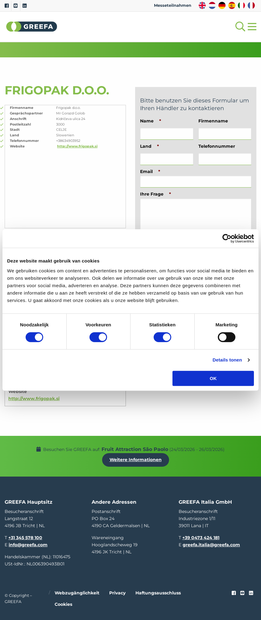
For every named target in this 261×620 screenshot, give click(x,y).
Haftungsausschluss (158, 593)
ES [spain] (231, 5)
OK (213, 378)
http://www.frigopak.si (77, 146)
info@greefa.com (28, 545)
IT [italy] (241, 5)
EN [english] (202, 5)
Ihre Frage (155, 194)
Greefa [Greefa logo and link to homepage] (32, 26)
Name (150, 121)
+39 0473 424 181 (200, 537)
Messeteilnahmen (172, 5)
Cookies (63, 604)
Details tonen (227, 359)
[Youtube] (16, 6)
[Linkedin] (25, 6)
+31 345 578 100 (25, 537)
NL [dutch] (212, 5)
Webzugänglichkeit (77, 593)
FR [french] (251, 5)
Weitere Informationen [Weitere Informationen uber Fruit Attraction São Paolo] (136, 459)
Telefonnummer (216, 146)
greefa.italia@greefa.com (211, 545)
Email (150, 171)
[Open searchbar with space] (239, 27)
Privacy (117, 593)
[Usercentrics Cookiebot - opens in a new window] (227, 238)
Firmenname (213, 121)
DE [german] (222, 5)
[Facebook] (7, 6)
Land (149, 146)
